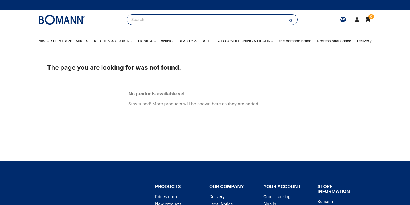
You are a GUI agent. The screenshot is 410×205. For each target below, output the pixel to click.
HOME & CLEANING (155, 40)
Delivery (364, 40)
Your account (282, 186)
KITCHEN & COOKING (113, 40)
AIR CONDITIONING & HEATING (245, 40)
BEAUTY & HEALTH (195, 40)
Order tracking (276, 196)
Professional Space (334, 40)
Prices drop (166, 196)
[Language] (343, 19)
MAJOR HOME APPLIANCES (63, 40)
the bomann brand (295, 40)
